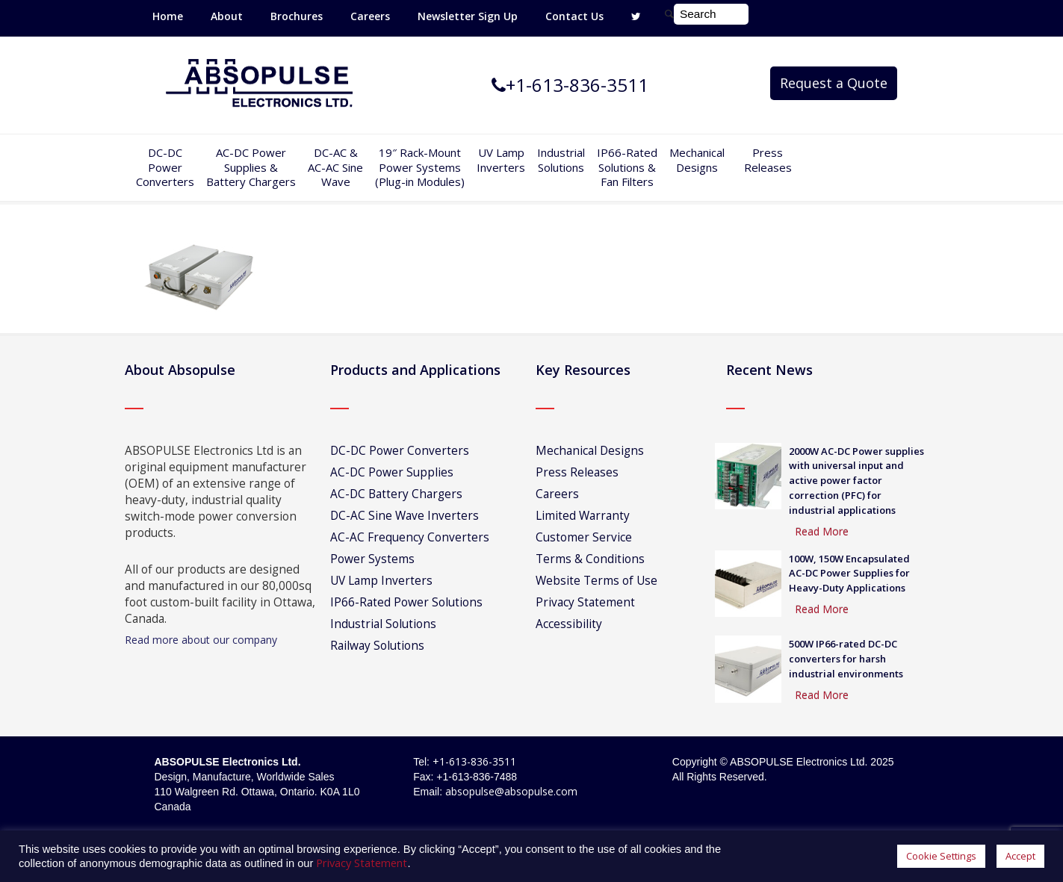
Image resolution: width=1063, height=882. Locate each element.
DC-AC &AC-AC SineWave (335, 167)
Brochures (296, 16)
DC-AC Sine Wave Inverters (404, 516)
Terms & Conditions (590, 559)
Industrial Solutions (383, 624)
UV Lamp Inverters (501, 160)
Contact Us (574, 16)
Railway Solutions (377, 645)
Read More (822, 531)
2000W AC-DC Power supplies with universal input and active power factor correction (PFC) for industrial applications (856, 480)
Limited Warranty (583, 516)
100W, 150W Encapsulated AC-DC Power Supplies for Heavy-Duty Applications (849, 573)
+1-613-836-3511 (474, 761)
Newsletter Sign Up (468, 16)
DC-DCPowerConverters (165, 167)
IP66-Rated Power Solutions (406, 602)
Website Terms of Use (596, 580)
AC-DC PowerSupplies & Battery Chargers (251, 167)
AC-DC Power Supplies (391, 472)
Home (167, 16)
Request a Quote (833, 83)
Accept (1020, 856)
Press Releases (768, 160)
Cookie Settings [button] (941, 856)
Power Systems (372, 559)
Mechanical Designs (697, 160)
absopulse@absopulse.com (511, 791)
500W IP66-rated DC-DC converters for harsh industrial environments (846, 658)
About (227, 16)
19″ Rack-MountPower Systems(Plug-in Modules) (420, 167)
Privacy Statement (585, 602)
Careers (370, 16)
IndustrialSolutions (561, 160)
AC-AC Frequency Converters (409, 537)
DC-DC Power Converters (399, 451)
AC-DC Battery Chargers (396, 494)
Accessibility (569, 624)
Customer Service (584, 537)
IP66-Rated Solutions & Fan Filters (627, 167)
